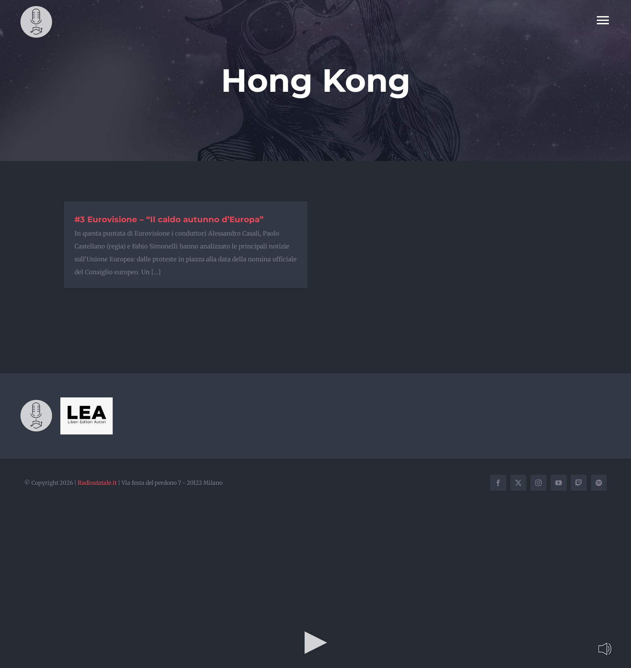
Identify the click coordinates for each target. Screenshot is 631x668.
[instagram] (538, 483)
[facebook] (498, 483)
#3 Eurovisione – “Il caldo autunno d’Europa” (169, 219)
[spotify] (599, 483)
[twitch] (579, 483)
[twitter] (518, 483)
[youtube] (559, 483)
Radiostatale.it (97, 482)
